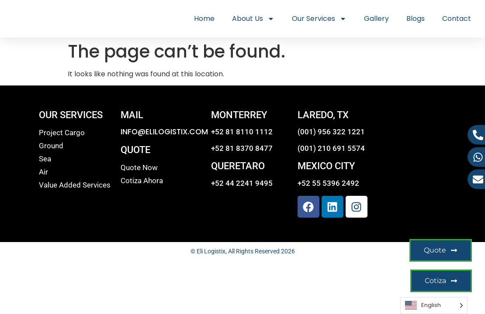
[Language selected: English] (434, 305)
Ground (51, 145)
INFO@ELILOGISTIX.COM (164, 131)
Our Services (319, 19)
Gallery (376, 19)
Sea (45, 158)
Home (204, 19)
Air (43, 171)
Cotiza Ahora (142, 180)
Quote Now (139, 167)
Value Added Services (75, 185)
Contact (456, 19)
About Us (253, 19)
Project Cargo (62, 132)
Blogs (415, 19)
